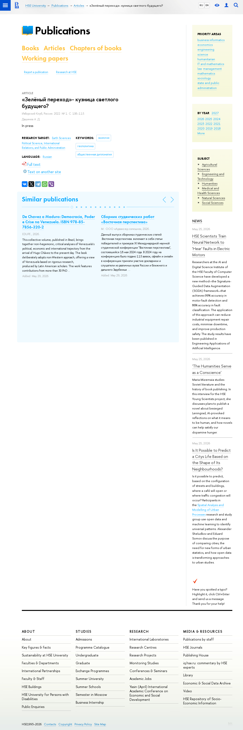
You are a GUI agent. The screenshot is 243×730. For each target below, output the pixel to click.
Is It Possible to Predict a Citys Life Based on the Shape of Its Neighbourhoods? (211, 459)
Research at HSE (66, 72)
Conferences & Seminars (148, 671)
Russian (47, 157)
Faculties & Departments (40, 663)
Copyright (65, 724)
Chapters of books (96, 48)
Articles (54, 48)
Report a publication (36, 72)
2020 (201, 128)
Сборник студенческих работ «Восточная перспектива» (127, 219)
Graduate (83, 663)
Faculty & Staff (33, 678)
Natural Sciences (213, 198)
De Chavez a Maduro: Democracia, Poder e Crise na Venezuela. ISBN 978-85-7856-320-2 (58, 222)
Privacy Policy (83, 724)
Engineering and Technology (210, 176)
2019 (209, 128)
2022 (209, 123)
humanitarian (206, 59)
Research (139, 631)
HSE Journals (192, 647)
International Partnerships (41, 671)
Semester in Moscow (91, 694)
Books (30, 48)
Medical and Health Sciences (208, 190)
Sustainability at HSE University (45, 655)
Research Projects (143, 655)
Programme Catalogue (92, 647)
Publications (62, 30)
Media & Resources (202, 631)
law (199, 68)
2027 (215, 113)
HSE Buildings (31, 686)
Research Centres (143, 647)
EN (207, 5)
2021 (217, 123)
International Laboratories (149, 639)
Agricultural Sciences (207, 166)
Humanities (209, 183)
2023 (200, 123)
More (201, 133)
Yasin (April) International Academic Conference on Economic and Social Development (149, 693)
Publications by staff (198, 639)
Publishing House (196, 655)
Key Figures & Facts (36, 647)
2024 (216, 119)
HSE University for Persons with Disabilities (45, 696)
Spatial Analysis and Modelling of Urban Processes (208, 509)
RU (201, 5)
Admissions (84, 639)
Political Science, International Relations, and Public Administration (43, 145)
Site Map (100, 724)
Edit (230, 723)
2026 (200, 119)
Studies (84, 631)
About (28, 631)
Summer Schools (88, 686)
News (197, 221)
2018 (217, 128)
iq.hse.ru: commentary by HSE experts (205, 665)
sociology (204, 78)
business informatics (210, 40)
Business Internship (90, 702)
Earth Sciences (61, 138)
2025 (208, 119)
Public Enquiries (33, 706)
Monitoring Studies (144, 663)
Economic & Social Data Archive (207, 683)
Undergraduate (87, 655)
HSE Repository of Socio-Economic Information (202, 701)
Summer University (90, 678)
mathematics (206, 73)
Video (187, 691)
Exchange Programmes (92, 671)
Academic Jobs (140, 678)
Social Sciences (212, 202)
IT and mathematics (210, 64)
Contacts (50, 724)
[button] (72, 207)
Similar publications (50, 199)
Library (188, 675)
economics (205, 44)
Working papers (45, 58)
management (212, 68)
